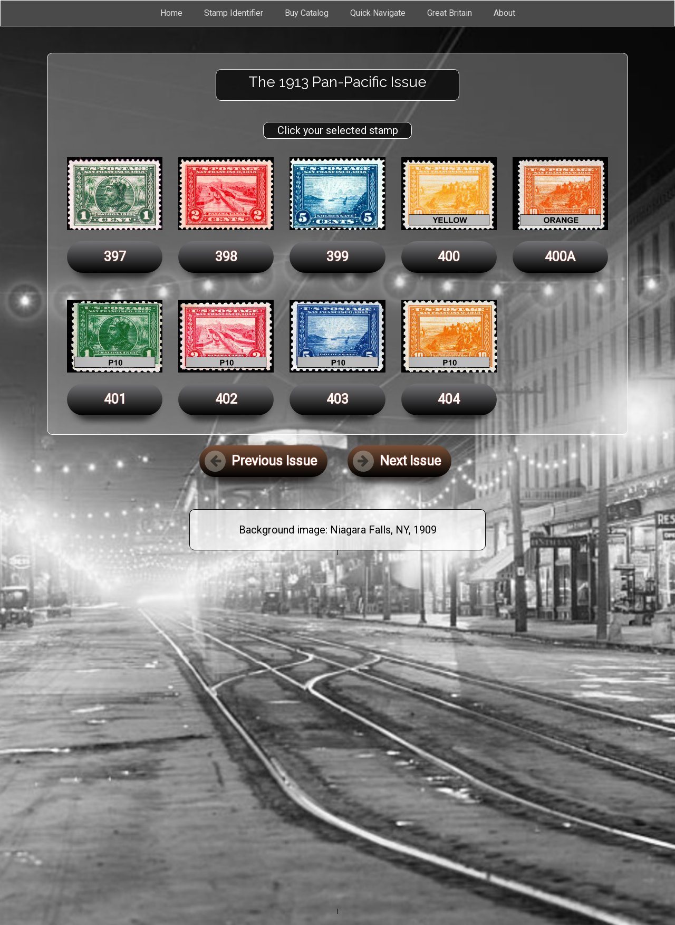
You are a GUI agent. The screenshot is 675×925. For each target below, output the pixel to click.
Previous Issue (261, 461)
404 (449, 399)
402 (226, 399)
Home (171, 13)
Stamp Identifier (233, 13)
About (504, 13)
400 (449, 256)
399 (337, 256)
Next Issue (397, 461)
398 (226, 256)
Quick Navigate (378, 13)
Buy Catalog (307, 13)
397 (115, 256)
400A (560, 256)
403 (337, 399)
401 (115, 399)
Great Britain (449, 13)
